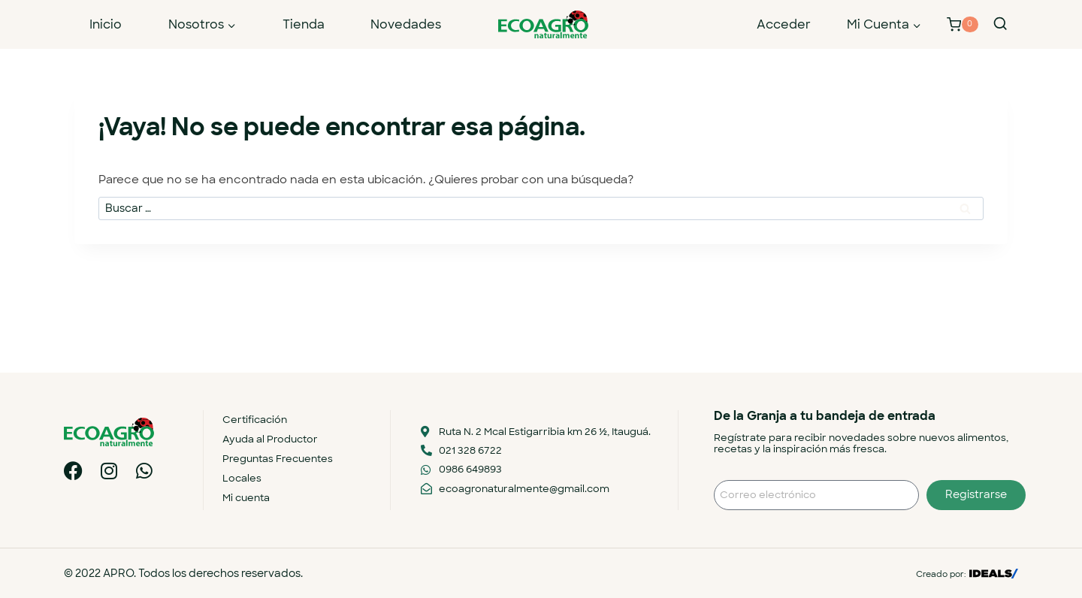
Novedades (405, 24)
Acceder (784, 24)
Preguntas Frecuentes (277, 458)
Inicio (105, 24)
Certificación (254, 419)
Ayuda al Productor (270, 439)
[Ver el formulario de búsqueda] (1000, 24)
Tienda (304, 24)
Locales (241, 478)
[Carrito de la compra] (962, 25)
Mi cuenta (246, 497)
